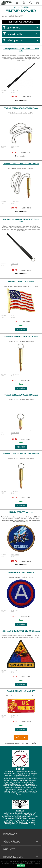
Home (4, 16)
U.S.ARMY (14, 670)
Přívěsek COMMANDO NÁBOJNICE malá (21, 108)
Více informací (35, 863)
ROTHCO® (14, 90)
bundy (16, 779)
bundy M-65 (13, 782)
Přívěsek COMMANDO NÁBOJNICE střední (21, 164)
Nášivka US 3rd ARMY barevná (21, 572)
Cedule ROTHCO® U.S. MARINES (21, 691)
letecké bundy (19, 817)
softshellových (26, 779)
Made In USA (15, 555)
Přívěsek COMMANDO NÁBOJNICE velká (21, 336)
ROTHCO (20, 769)
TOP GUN (20, 811)
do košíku (21, 330)
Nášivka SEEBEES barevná (20, 512)
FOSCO (13, 315)
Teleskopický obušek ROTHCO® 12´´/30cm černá (21, 220)
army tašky (31, 784)
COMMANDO (15, 146)
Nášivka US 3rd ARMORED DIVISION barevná (21, 631)
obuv (11, 779)
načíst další (21, 737)
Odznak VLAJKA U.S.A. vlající (21, 281)
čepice (18, 777)
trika (23, 777)
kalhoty (5, 779)
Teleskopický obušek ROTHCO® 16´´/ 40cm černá (21, 50)
